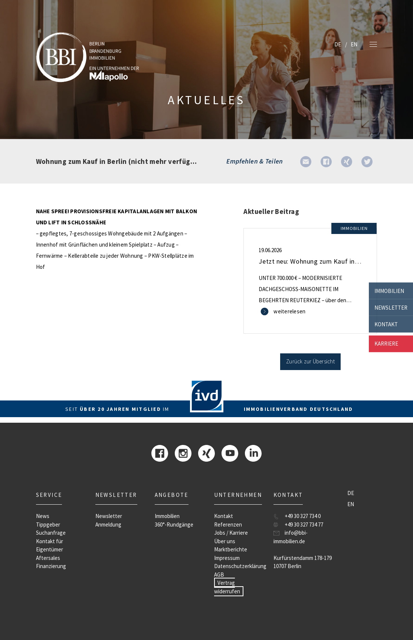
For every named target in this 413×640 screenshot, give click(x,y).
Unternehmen (238, 494)
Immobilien (389, 290)
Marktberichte (230, 549)
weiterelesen (289, 311)
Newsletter (390, 307)
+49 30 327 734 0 (303, 515)
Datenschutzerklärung (240, 566)
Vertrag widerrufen (227, 587)
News (42, 515)
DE (337, 44)
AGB (219, 574)
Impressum (227, 557)
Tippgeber (48, 524)
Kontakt (386, 323)
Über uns (224, 541)
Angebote (172, 494)
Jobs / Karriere (231, 532)
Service (49, 494)
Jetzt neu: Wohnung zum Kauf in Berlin (316, 261)
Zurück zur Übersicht (310, 361)
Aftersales (48, 557)
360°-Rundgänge (174, 524)
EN (354, 44)
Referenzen (228, 524)
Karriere (386, 343)
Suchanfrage (51, 532)
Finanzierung (51, 566)
